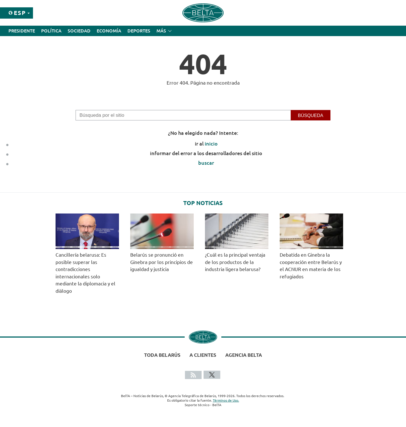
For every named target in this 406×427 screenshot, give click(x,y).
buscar (206, 163)
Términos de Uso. (226, 400)
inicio (211, 143)
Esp (20, 13)
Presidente (21, 30)
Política (51, 30)
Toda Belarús (162, 355)
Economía (109, 30)
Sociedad (79, 30)
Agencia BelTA (243, 355)
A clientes (202, 355)
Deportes (138, 30)
